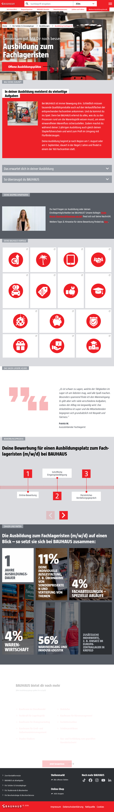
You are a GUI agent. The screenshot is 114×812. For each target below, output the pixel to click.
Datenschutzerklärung (73, 806)
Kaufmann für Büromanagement (76, 715)
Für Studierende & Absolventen (16, 790)
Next (62, 517)
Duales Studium (27, 738)
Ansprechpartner (27, 9)
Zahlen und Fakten (78, 9)
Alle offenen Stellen (61, 779)
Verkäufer (65, 708)
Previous (52, 517)
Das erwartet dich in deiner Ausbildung (57, 178)
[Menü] (110, 3)
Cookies (100, 806)
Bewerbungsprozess (60, 9)
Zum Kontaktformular (13, 775)
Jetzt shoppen (59, 793)
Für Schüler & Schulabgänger (23, 26)
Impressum (56, 806)
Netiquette (90, 806)
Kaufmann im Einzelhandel (32, 708)
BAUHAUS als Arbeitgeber (14, 780)
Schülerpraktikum (69, 728)
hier (95, 228)
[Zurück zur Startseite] (12, 806)
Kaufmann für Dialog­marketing (34, 721)
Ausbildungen (44, 26)
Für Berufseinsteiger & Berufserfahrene (19, 795)
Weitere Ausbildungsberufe (98, 9)
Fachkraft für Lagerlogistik (32, 715)
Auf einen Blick (12, 9)
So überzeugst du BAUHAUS (57, 186)
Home (5, 26)
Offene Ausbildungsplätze (27, 67)
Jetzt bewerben (61, 763)
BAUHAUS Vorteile (43, 9)
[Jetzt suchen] (27, 3)
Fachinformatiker (68, 721)
